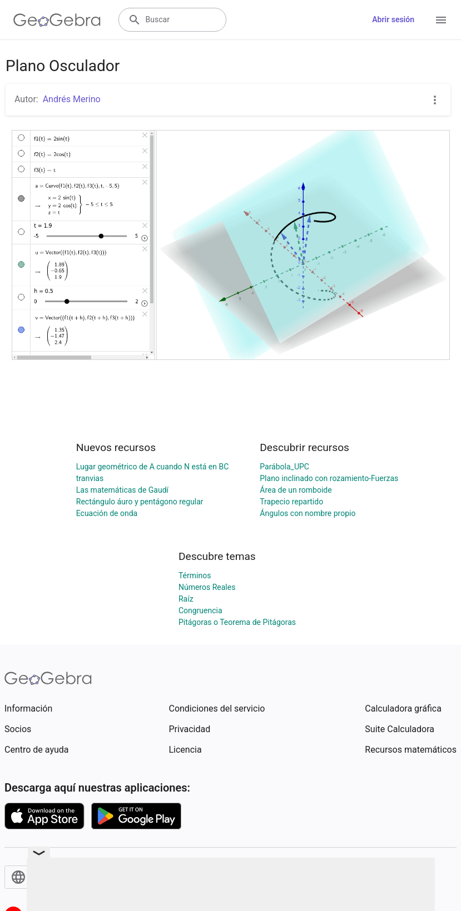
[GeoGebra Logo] (57, 20)
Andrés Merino (72, 99)
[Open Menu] (441, 20)
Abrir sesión (393, 19)
